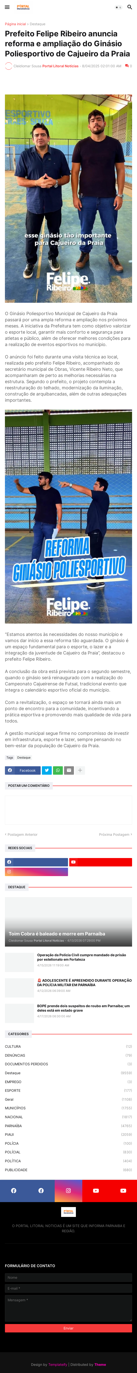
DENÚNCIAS (68, 1055)
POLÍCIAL (68, 1152)
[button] (7, 7)
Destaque (37, 24)
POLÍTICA (68, 1161)
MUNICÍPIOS (68, 1108)
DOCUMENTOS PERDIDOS (68, 1064)
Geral (68, 1099)
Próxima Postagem (114, 834)
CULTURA (68, 1046)
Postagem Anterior (22, 834)
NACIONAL (68, 1117)
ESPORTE (68, 1090)
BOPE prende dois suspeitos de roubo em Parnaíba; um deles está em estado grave (83, 1008)
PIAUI (68, 1134)
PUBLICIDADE (68, 1169)
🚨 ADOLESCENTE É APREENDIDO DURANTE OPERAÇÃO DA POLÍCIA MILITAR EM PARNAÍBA (84, 982)
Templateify (57, 1364)
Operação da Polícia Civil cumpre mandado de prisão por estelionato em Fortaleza (81, 957)
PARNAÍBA (68, 1125)
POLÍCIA (68, 1143)
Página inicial (15, 24)
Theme (100, 1364)
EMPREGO (68, 1081)
